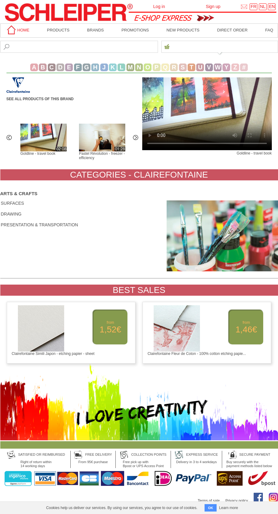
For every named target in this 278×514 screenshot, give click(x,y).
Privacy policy (236, 501)
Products (58, 30)
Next (136, 138)
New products (183, 30)
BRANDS (95, 30)
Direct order (232, 30)
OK (210, 508)
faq (269, 30)
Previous (9, 138)
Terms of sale (209, 501)
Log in (159, 6)
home (17, 30)
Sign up (213, 6)
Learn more (228, 508)
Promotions (135, 30)
